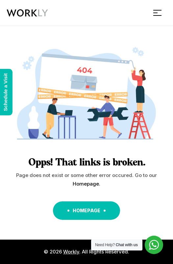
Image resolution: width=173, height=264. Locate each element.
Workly (71, 252)
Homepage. (86, 184)
